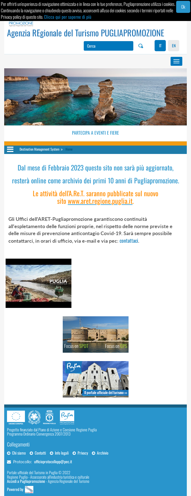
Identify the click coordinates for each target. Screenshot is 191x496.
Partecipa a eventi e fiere (95, 132)
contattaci (129, 240)
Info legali (59, 453)
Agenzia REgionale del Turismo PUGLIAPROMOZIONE (85, 32)
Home (69, 149)
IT (160, 45)
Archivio (100, 453)
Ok (183, 6)
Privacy (80, 453)
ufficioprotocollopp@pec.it (53, 461)
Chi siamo (16, 453)
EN (174, 45)
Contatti (38, 453)
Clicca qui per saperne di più (67, 16)
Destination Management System (39, 149)
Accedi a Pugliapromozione (26, 481)
